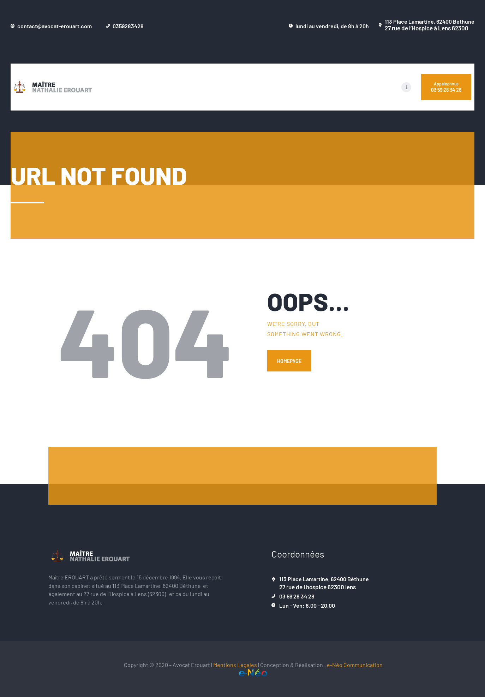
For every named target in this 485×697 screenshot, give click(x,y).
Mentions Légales (235, 664)
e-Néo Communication (355, 664)
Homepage (289, 361)
